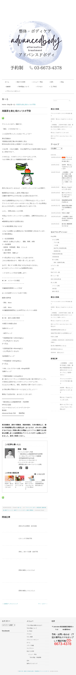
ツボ (55, 245)
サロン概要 (30, 637)
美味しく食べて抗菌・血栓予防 (28, 551)
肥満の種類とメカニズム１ (27, 590)
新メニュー (54, 275)
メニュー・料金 (32, 654)
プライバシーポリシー (33, 639)
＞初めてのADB (20, 82)
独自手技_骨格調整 (59, 248)
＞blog (61, 82)
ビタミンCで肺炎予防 (25, 538)
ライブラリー (30, 648)
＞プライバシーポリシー (12, 91)
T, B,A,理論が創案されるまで (34, 625)
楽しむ (52, 282)
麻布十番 (54, 291)
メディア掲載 (30, 645)
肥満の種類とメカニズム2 (27, 570)
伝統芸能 (54, 256)
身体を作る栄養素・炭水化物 (28, 526)
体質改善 (39, 507)
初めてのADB (30, 651)
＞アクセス (39, 86)
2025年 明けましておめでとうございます (9, 485)
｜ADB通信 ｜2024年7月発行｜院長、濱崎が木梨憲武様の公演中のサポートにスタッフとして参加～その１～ (62, 127)
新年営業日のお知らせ (57, 349)
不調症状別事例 (56, 254)
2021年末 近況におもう (57, 352)
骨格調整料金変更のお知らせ (39, 484)
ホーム (7, 82)
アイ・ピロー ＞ (43, 603)
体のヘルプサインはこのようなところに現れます (29, 486)
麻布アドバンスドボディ (20, 510)
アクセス (29, 634)
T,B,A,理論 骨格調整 (35, 657)
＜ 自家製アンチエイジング (10, 603)
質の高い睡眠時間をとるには (58, 345)
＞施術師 (7, 86)
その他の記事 (39, 474)
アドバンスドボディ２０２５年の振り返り (61, 114)
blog (13, 480)
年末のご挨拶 (54, 336)
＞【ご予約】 (53, 86)
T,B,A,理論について (32, 628)
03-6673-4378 (63, 642)
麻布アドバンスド (9, 510)
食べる (5, 99)
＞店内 (51, 82)
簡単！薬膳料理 (58, 262)
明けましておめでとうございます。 (19, 485)
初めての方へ (54, 272)
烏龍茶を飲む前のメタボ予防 (26, 104)
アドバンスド (29, 507)
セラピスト (54, 265)
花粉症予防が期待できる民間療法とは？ (61, 333)
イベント (54, 285)
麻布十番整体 (30, 510)
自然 (53, 288)
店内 (28, 660)
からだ (54, 239)
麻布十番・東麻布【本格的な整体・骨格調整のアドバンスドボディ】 (34, 671)
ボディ (34, 507)
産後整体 (56, 251)
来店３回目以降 (55, 279)
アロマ (55, 242)
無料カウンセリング (32, 663)
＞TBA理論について (23, 86)
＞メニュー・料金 (37, 82)
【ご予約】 (30, 631)
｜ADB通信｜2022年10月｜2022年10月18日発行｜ (62, 341)
